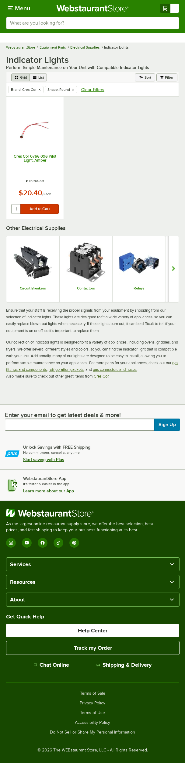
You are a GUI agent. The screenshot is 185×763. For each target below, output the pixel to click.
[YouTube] (27, 543)
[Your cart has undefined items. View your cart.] (169, 8)
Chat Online (51, 665)
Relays (139, 288)
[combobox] (92, 23)
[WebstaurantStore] (82, 513)
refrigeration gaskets (66, 369)
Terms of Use (92, 713)
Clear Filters (92, 89)
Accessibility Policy (92, 722)
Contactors (86, 288)
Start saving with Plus (43, 459)
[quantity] (16, 209)
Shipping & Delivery (124, 665)
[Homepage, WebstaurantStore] (93, 8)
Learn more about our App (48, 490)
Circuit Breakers (33, 288)
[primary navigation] (19, 8)
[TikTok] (58, 543)
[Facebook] (42, 543)
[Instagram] (11, 543)
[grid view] (20, 77)
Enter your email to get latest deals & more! (63, 415)
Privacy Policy (92, 703)
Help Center (92, 631)
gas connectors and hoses (115, 369)
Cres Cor (101, 376)
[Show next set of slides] (174, 269)
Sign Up (167, 424)
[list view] (38, 77)
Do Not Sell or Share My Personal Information (92, 732)
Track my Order (93, 648)
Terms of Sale (92, 693)
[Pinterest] (74, 543)
